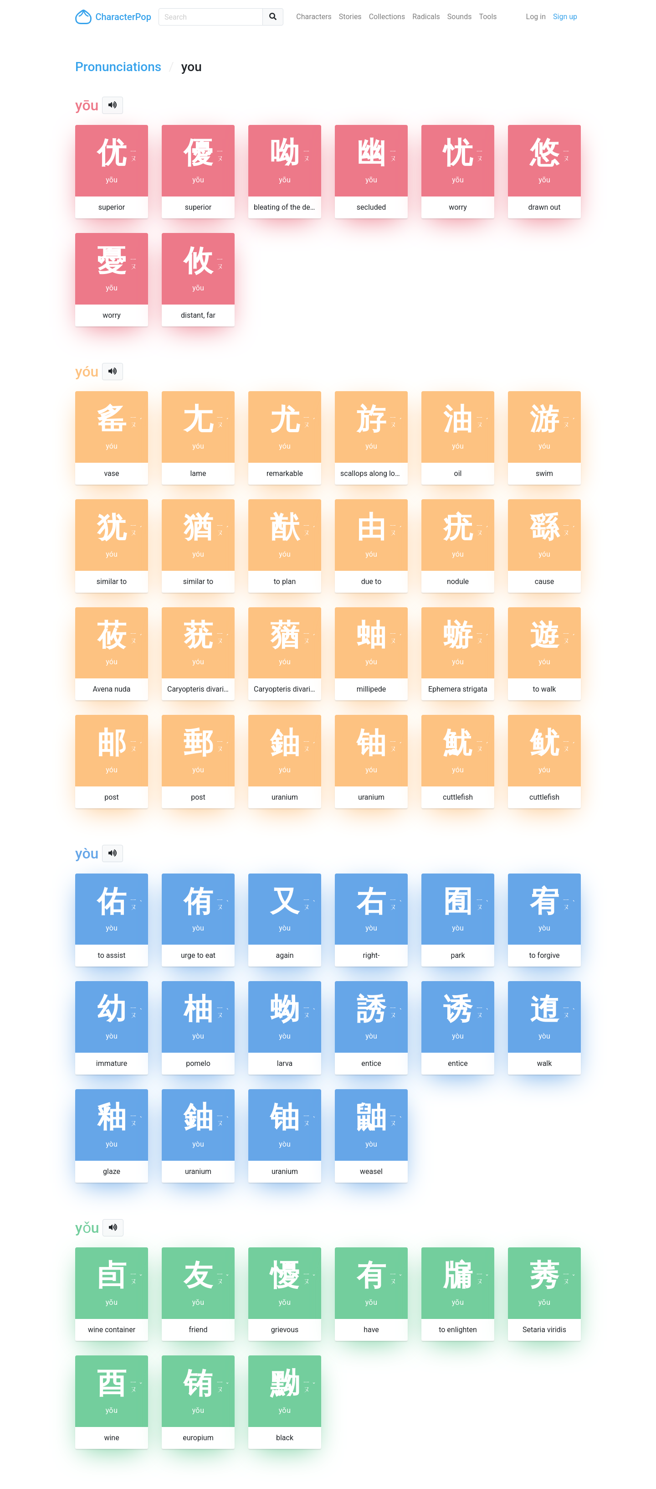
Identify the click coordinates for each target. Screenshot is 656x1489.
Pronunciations (118, 66)
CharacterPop (113, 17)
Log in (536, 16)
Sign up (565, 16)
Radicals (426, 16)
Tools (488, 16)
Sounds (459, 16)
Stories (350, 16)
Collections (387, 16)
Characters (314, 16)
